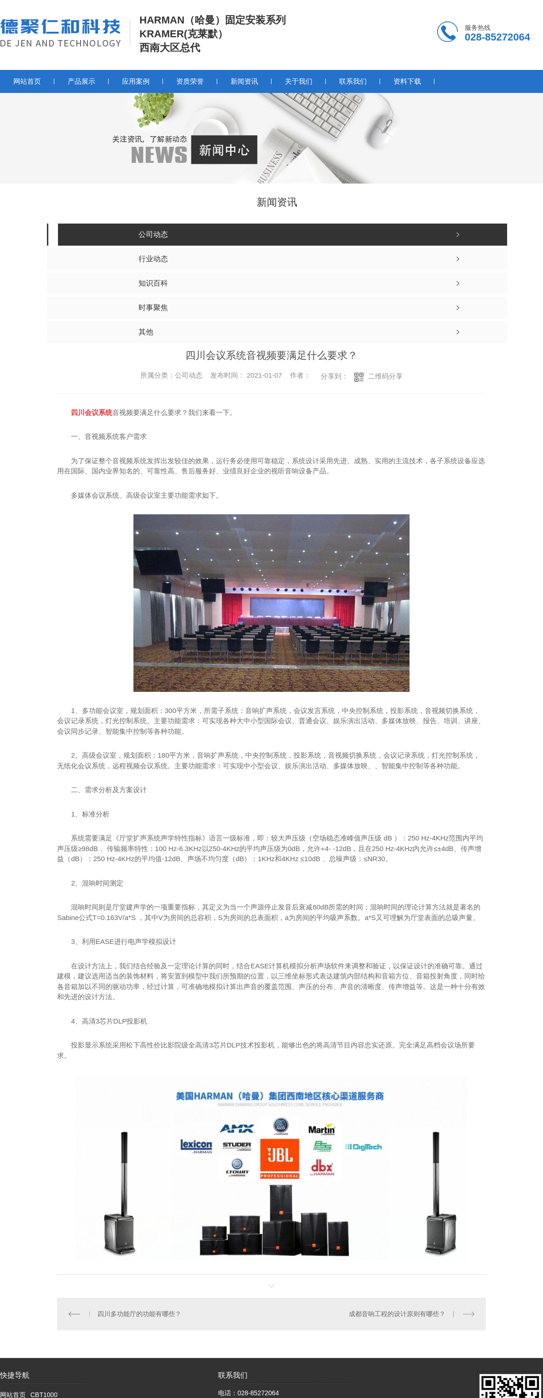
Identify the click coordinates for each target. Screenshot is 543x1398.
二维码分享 (385, 376)
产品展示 (81, 81)
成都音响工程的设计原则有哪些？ (397, 1313)
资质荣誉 (190, 81)
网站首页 (27, 81)
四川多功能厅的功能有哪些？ (139, 1313)
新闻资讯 (244, 81)
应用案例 (136, 81)
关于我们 (298, 81)
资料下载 (407, 81)
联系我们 (353, 81)
